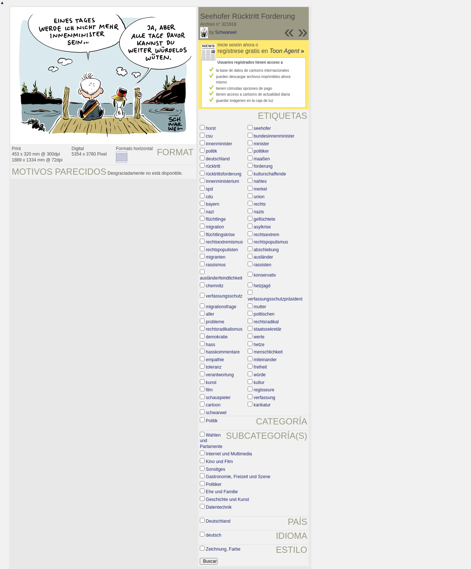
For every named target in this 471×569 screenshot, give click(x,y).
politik (211, 151)
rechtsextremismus (224, 242)
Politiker (214, 484)
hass (210, 344)
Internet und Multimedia (229, 453)
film (209, 389)
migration (215, 227)
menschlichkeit (268, 352)
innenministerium (222, 181)
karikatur (262, 405)
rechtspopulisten (222, 249)
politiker (261, 151)
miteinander (265, 359)
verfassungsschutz (224, 296)
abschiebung (266, 249)
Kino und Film (219, 461)
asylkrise (262, 227)
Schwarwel (226, 32)
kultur (259, 382)
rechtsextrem (266, 234)
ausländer (263, 257)
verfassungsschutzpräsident (275, 299)
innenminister (219, 143)
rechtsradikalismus (224, 329)
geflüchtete (264, 219)
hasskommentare (223, 352)
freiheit (260, 367)
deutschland (218, 158)
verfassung (264, 397)
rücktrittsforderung (223, 174)
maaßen (262, 158)
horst (211, 128)
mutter (260, 306)
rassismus (216, 264)
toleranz (214, 367)
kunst (211, 382)
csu (209, 136)
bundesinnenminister (274, 136)
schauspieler (218, 397)
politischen (264, 314)
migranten (215, 257)
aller (210, 314)
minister (261, 143)
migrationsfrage (221, 306)
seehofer (262, 128)
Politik (211, 420)
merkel (260, 189)
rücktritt (213, 166)
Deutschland (218, 521)
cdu (209, 196)
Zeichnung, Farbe (223, 549)
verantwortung (220, 374)
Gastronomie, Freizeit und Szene (238, 476)
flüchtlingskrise (220, 234)
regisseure (264, 389)
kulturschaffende (270, 174)
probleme (215, 321)
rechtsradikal (266, 321)
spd (209, 189)
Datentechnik (218, 507)
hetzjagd (262, 285)
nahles (260, 181)
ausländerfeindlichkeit (221, 278)
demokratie (216, 336)
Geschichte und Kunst (227, 499)
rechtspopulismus (271, 242)
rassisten (262, 264)
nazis (259, 211)
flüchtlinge (216, 219)
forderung (263, 166)
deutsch (213, 535)
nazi (210, 211)
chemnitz (214, 285)
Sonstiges (215, 469)
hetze (259, 344)
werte (259, 336)
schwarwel (216, 412)
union (259, 196)
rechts (260, 204)
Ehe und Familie (222, 491)
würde (260, 374)
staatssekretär (267, 329)
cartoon (213, 405)
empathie (215, 359)
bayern (212, 204)
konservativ (265, 275)
